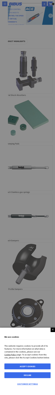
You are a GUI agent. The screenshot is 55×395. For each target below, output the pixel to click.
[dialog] (27, 197)
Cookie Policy (10, 354)
